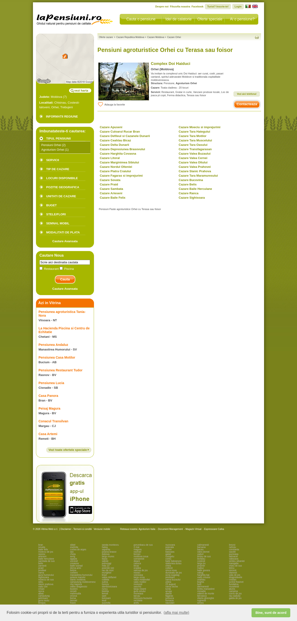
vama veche (171, 586)
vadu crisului (203, 577)
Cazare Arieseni (111, 193)
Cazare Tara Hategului (194, 131)
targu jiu (201, 563)
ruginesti (201, 600)
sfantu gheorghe (205, 598)
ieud (104, 600)
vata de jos (234, 575)
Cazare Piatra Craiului (115, 171)
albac (41, 593)
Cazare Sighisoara (192, 197)
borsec (137, 554)
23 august (170, 584)
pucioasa (233, 554)
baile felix (43, 549)
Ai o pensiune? (242, 19)
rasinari (137, 552)
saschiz (137, 586)
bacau (200, 549)
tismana (169, 600)
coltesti (169, 568)
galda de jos (235, 598)
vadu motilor (140, 582)
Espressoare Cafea (214, 529)
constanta (234, 549)
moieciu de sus (46, 579)
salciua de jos (141, 570)
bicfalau (201, 558)
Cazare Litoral (110, 157)
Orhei (55, 107)
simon (168, 549)
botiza (73, 570)
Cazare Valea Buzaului (194, 153)
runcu (105, 589)
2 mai (136, 547)
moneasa (138, 593)
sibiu (40, 582)
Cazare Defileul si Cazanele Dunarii (125, 135)
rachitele (138, 600)
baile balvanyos (173, 561)
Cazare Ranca (188, 193)
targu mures (108, 556)
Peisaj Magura (49, 408)
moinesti (138, 584)
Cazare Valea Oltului (193, 162)
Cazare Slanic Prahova (195, 171)
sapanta (106, 549)
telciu (231, 568)
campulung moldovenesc (83, 582)
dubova (106, 554)
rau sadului (234, 596)
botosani (106, 598)
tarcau (137, 596)
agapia (73, 558)
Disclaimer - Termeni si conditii (76, 529)
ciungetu (169, 556)
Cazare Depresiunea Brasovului (122, 149)
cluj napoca (76, 584)
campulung (44, 596)
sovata (41, 547)
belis (40, 563)
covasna (74, 563)
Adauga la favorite (111, 104)
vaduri (200, 554)
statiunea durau (173, 563)
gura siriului (139, 591)
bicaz (136, 565)
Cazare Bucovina (191, 180)
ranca (41, 591)
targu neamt (140, 589)
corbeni (74, 572)
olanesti (233, 572)
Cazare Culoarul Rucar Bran (120, 131)
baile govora (203, 570)
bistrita (105, 591)
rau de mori (108, 570)
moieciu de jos (45, 552)
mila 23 (105, 565)
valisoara (233, 558)
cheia (73, 554)
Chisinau (60, 102)
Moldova (56, 97)
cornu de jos (235, 593)
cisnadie (201, 591)
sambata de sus (46, 561)
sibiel (72, 545)
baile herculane (46, 558)
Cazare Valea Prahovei (195, 166)
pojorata (169, 547)
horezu (105, 584)
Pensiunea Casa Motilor (57, 357)
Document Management (170, 529)
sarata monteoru (110, 545)
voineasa (138, 575)
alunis (232, 589)
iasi (72, 552)
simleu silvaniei (237, 561)
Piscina (67, 269)
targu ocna (139, 577)
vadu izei (42, 586)
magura (138, 549)
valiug (200, 572)
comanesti (139, 558)
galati (168, 554)
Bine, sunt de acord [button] (271, 613)
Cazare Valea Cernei (193, 157)
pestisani (169, 577)
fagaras (169, 596)
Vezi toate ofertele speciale (68, 450)
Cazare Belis (188, 184)
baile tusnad (76, 565)
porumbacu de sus (143, 545)
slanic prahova (45, 584)
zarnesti (42, 565)
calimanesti (203, 545)
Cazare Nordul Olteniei (116, 166)
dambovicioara (109, 586)
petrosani (43, 598)
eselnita (74, 547)
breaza (41, 603)
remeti (73, 591)
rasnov (41, 554)
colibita (105, 579)
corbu (168, 558)
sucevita (106, 603)
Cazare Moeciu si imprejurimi (199, 127)
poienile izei (108, 568)
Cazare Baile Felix (113, 197)
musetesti (234, 586)
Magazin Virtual (194, 529)
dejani (137, 561)
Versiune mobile (101, 529)
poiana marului (77, 577)
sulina (105, 582)
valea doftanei (109, 577)
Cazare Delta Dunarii (114, 144)
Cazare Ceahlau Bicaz (115, 140)
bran (40, 545)
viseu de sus (235, 565)
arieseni (42, 556)
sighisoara (43, 577)
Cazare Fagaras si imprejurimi (121, 175)
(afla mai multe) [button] (176, 613)
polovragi (106, 563)
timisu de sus (204, 556)
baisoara (169, 552)
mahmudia (75, 593)
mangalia (234, 563)
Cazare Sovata (110, 180)
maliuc (200, 568)
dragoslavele (235, 577)
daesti (168, 593)
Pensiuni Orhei (51, 145)
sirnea (200, 603)
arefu (136, 603)
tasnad (73, 600)
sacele (232, 552)
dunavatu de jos (173, 572)
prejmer (201, 565)
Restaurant (49, 269)
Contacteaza (247, 104)
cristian (232, 579)
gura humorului (46, 575)
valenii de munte (205, 593)
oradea (137, 568)
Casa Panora (48, 396)
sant (104, 596)
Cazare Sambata (111, 188)
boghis (200, 582)
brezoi (232, 545)
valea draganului (78, 586)
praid (40, 568)
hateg (105, 547)
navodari (169, 603)
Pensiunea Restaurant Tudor (61, 370)
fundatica (234, 584)
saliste (105, 561)
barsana (201, 547)
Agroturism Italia (147, 529)
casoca (137, 563)
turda (168, 589)
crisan (41, 589)
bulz (199, 584)
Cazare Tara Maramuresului (198, 175)
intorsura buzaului (143, 598)
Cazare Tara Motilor (193, 135)
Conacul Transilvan (53, 421)
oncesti (232, 570)
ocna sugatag (172, 575)
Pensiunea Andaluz (53, 345)
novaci (137, 572)
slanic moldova (77, 579)
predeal (42, 570)
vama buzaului (172, 579)
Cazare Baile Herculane (195, 188)
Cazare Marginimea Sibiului (119, 162)
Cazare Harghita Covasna (118, 153)
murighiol (106, 572)
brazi (104, 575)
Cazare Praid (109, 184)
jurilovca (169, 598)
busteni (73, 589)
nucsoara (170, 545)
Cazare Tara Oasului (193, 144)
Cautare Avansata (65, 241)
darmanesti (203, 586)
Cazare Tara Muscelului (195, 140)
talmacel (233, 556)
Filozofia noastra (180, 6)
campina (233, 591)
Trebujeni (66, 107)
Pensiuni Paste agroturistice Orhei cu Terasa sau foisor (130, 209)
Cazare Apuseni (111, 127)
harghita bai (203, 575)
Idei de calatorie (178, 19)
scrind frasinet (236, 582)
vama (41, 572)
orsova (73, 596)
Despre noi (161, 6)
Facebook (197, 6)
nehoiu (232, 547)
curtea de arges (78, 549)
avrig (72, 556)
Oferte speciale (210, 19)
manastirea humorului (81, 575)
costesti (201, 561)
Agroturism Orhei (52, 149)
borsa (73, 598)
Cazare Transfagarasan (195, 149)
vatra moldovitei (142, 579)
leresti (105, 593)
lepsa (104, 558)
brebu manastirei (205, 589)
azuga (168, 591)
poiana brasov (109, 552)
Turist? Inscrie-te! (218, 6)
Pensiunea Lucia (51, 383)
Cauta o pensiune (140, 19)
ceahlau (201, 579)
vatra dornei (203, 552)
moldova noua (141, 556)
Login (238, 6)
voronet (74, 561)
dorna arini (75, 568)
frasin (73, 603)
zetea (168, 582)
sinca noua (171, 570)
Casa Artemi (48, 434)
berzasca (202, 596)
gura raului (43, 600)
